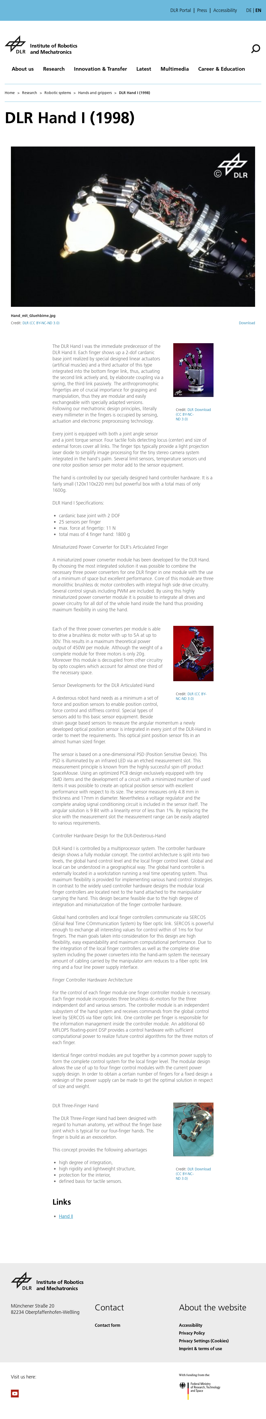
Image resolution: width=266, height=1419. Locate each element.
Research (54, 68)
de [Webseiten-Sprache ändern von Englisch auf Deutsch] (249, 10)
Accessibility (225, 10)
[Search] (255, 49)
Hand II (66, 1216)
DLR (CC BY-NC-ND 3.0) (41, 323)
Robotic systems (57, 93)
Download (247, 323)
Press (202, 10)
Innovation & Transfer (100, 68)
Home (10, 93)
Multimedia (175, 68)
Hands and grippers (95, 93)
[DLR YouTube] (15, 1396)
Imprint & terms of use (200, 1348)
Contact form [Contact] (107, 1325)
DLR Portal (180, 10)
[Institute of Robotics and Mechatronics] (41, 44)
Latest (143, 68)
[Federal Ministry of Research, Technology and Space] (204, 1404)
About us (23, 68)
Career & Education (221, 68)
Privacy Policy (192, 1333)
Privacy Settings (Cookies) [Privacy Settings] (204, 1340)
